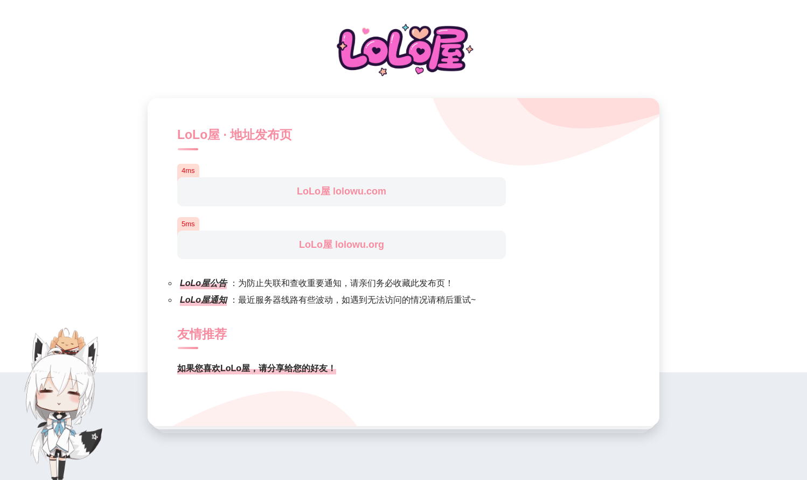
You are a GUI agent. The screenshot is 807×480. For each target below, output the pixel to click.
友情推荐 (202, 334)
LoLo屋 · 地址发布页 (234, 135)
